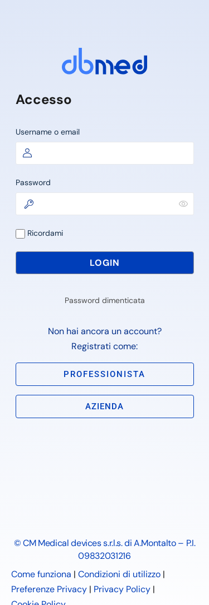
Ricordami (39, 233)
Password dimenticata (105, 300)
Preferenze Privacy (49, 589)
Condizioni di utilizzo (119, 574)
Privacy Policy (122, 589)
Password (33, 182)
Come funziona (41, 574)
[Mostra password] (183, 203)
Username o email (48, 132)
